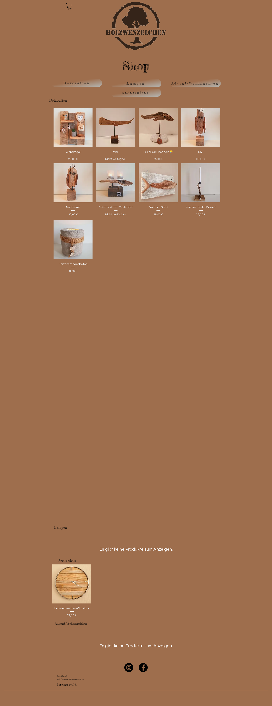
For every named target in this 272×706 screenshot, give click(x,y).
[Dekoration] (77, 83)
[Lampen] (136, 83)
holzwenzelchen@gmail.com (72, 679)
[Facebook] (143, 667)
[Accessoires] (135, 93)
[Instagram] (128, 667)
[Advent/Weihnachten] (195, 83)
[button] (69, 6)
